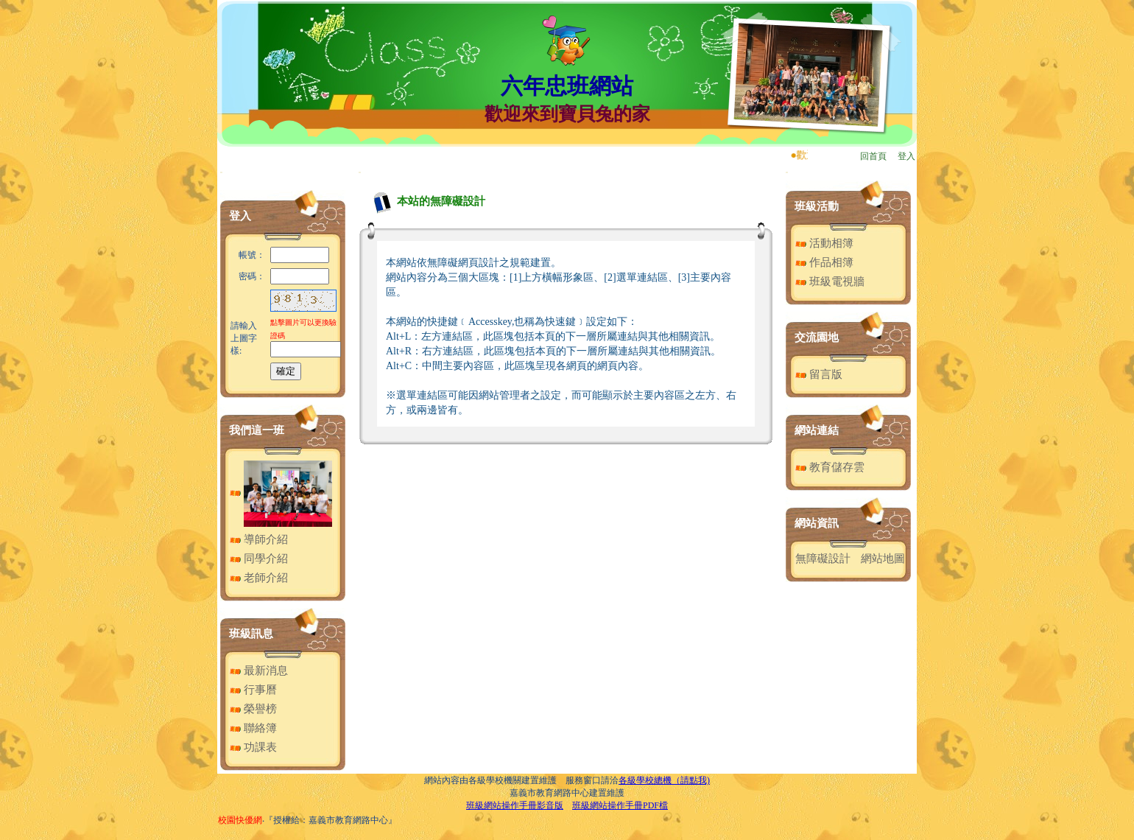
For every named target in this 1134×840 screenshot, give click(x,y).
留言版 (818, 374)
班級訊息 (251, 634)
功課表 (253, 747)
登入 (906, 156)
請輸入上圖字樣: (243, 338)
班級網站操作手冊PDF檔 (620, 805)
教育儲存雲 (829, 467)
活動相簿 (824, 243)
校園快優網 (240, 820)
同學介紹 (259, 558)
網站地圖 (883, 558)
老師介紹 (259, 578)
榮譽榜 (253, 709)
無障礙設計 (822, 558)
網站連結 (817, 430)
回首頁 (873, 156)
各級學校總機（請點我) (664, 780)
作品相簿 (824, 262)
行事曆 (253, 690)
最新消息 (259, 670)
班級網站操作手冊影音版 (514, 805)
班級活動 (817, 206)
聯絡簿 (253, 728)
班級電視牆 (829, 281)
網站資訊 (817, 523)
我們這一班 (256, 430)
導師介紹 (259, 539)
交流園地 (817, 337)
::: (221, 172)
